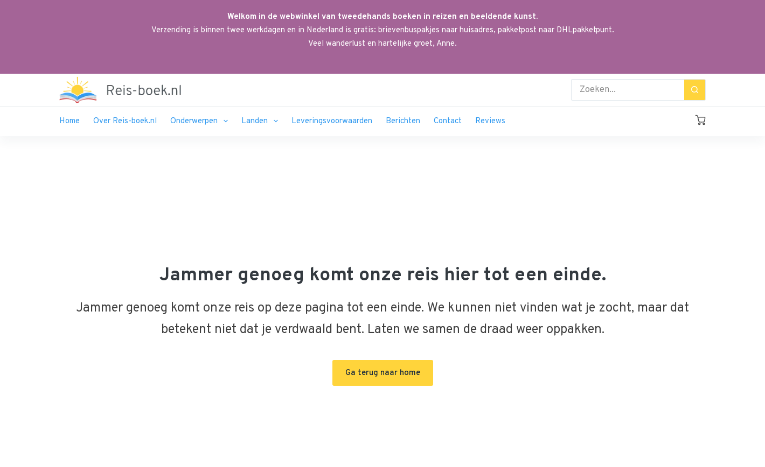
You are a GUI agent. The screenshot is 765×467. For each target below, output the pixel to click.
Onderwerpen (201, 121)
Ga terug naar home (382, 373)
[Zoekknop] (695, 90)
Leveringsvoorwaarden (331, 121)
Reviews (490, 121)
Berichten (403, 121)
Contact (448, 121)
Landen (261, 121)
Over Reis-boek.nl (125, 121)
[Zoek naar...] (627, 90)
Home (69, 121)
